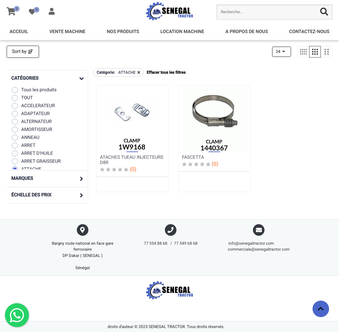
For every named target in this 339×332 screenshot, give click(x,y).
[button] (47, 78)
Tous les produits (34, 90)
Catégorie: (106, 72)
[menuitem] (19, 32)
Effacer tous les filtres (166, 72)
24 (281, 51)
